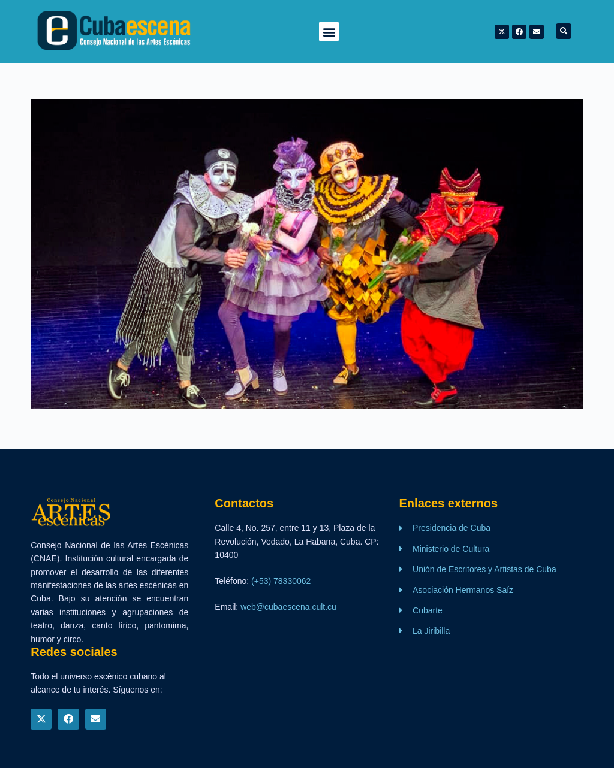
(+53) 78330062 (281, 581)
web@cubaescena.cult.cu (288, 607)
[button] (329, 31)
